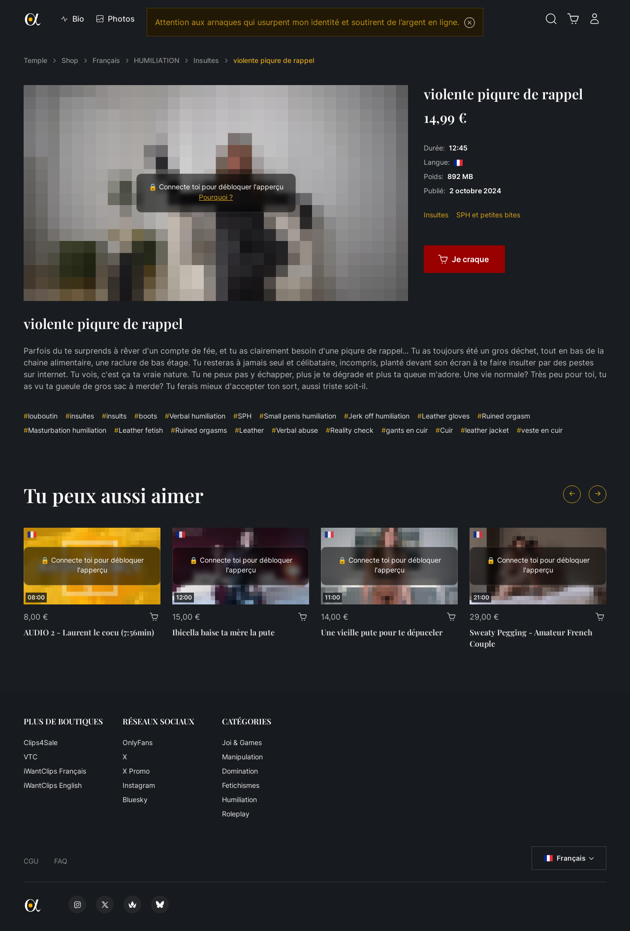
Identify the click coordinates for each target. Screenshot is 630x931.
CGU (31, 861)
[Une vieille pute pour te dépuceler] (389, 566)
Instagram (139, 785)
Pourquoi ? (216, 197)
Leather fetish (138, 430)
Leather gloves (443, 416)
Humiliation (239, 799)
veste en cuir (540, 430)
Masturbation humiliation (65, 430)
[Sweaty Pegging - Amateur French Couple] (538, 566)
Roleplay (236, 814)
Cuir (444, 430)
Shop (70, 60)
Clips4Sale (41, 742)
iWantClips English (53, 785)
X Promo (136, 771)
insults (114, 416)
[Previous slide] (572, 494)
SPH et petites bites (488, 214)
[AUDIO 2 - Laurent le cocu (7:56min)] (92, 566)
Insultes (206, 60)
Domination (240, 771)
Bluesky (135, 799)
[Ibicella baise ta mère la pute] (240, 566)
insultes (79, 416)
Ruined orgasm (503, 416)
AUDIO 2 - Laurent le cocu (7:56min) (89, 632)
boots (145, 416)
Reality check (350, 430)
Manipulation (242, 756)
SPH (242, 416)
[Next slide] (597, 494)
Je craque (463, 259)
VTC (30, 756)
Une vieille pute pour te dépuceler (381, 632)
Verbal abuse (295, 430)
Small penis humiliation (297, 416)
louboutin (41, 416)
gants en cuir (404, 430)
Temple (35, 60)
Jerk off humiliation (377, 416)
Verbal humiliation (195, 416)
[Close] (469, 22)
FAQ (60, 861)
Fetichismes (240, 785)
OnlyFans (138, 742)
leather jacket (485, 430)
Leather (249, 430)
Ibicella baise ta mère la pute (223, 632)
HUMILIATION (156, 60)
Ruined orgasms (199, 430)
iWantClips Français (55, 771)
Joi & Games (242, 742)
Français (106, 60)
